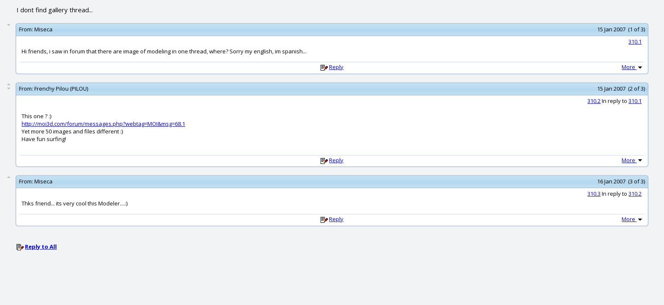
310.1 (635, 41)
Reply (336, 67)
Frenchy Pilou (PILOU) (61, 88)
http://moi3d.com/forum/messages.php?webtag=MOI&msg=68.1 (103, 124)
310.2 (593, 101)
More (633, 67)
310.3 (593, 193)
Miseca (43, 29)
